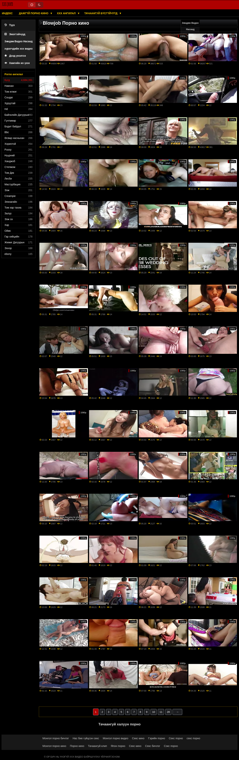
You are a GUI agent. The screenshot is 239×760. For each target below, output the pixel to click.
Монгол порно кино (54, 745)
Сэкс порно (171, 745)
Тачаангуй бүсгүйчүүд (101, 13)
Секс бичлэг (152, 745)
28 (168, 711)
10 (153, 711)
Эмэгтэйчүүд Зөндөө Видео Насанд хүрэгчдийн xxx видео (18, 41)
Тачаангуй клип (97, 745)
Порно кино (77, 745)
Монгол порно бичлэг (56, 738)
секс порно (193, 738)
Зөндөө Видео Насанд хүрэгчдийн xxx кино (190, 32)
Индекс (7, 13)
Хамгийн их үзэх (17, 63)
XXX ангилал (66, 13)
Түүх (9, 25)
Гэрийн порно (156, 738)
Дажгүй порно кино (34, 13)
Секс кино (138, 738)
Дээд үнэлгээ (15, 55)
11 (160, 711)
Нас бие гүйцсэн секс (86, 738)
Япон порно (118, 745)
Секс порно (176, 738)
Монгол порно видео (115, 738)
